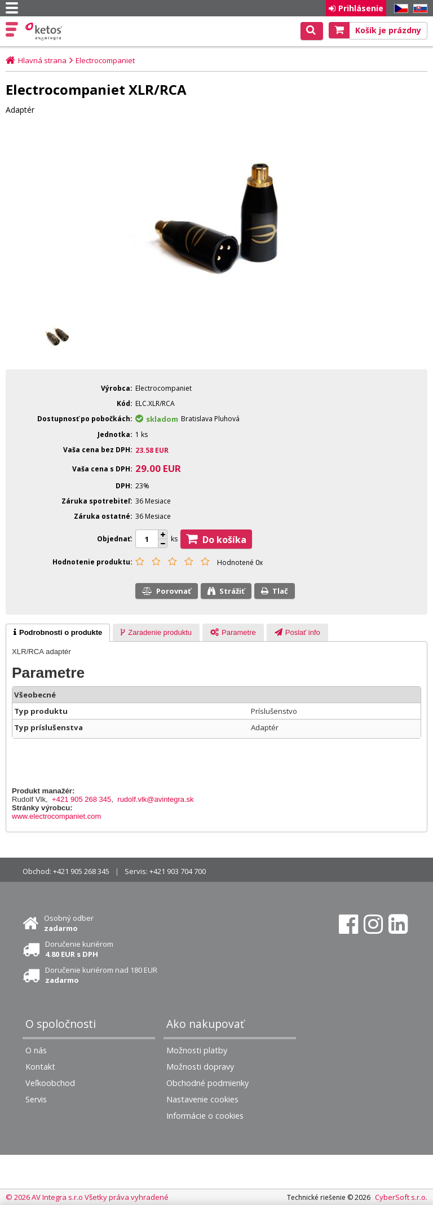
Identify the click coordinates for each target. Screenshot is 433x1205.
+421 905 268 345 (81, 799)
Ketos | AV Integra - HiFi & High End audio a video (45, 32)
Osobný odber (69, 923)
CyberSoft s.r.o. (401, 1197)
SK (418, 9)
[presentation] (57, 632)
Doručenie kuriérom (79, 949)
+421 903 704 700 (177, 871)
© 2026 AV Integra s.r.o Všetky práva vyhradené (87, 1197)
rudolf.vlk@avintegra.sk (155, 799)
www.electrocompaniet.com (56, 816)
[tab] (58, 633)
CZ (399, 9)
